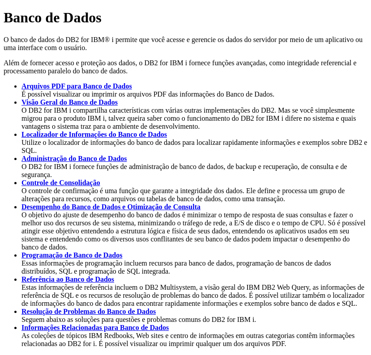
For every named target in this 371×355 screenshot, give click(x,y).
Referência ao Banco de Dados (67, 279)
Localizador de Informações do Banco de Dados (94, 134)
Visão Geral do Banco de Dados (69, 102)
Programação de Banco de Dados (71, 255)
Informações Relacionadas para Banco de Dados (95, 327)
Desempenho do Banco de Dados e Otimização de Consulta (110, 207)
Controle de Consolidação (60, 182)
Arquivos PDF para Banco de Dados (76, 86)
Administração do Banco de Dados (74, 158)
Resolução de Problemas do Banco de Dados (88, 311)
